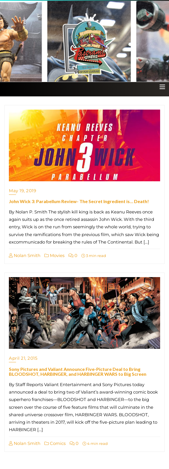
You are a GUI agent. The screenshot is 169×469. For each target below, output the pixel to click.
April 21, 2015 (23, 358)
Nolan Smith (24, 255)
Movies (54, 255)
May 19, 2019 (22, 190)
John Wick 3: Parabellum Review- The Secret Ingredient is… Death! (79, 201)
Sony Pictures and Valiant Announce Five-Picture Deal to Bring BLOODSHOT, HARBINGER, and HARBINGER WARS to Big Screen (77, 371)
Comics (55, 443)
